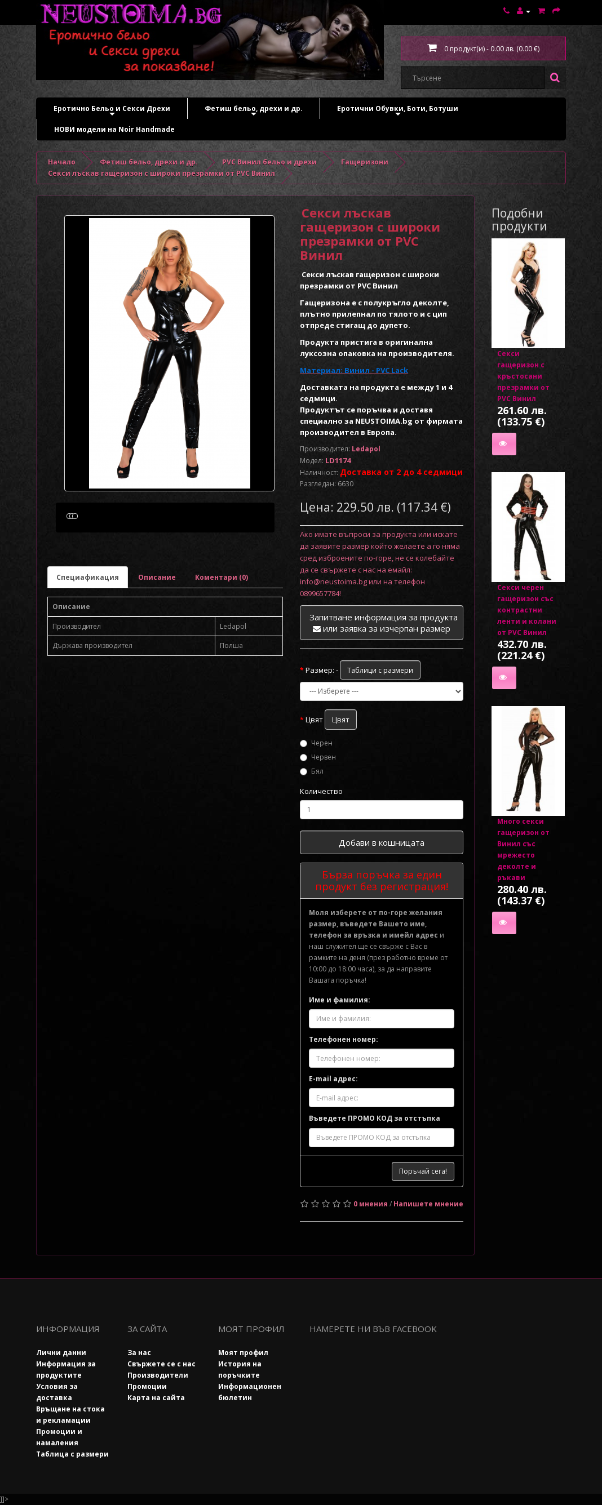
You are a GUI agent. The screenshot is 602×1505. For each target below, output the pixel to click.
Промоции (147, 1386)
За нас (139, 1352)
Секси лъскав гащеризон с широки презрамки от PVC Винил (161, 173)
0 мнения (370, 1204)
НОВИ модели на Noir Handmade (114, 129)
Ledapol (366, 449)
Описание (157, 631)
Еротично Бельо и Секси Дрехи (112, 111)
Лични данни (61, 1352)
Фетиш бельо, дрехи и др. (254, 111)
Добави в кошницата (381, 842)
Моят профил (243, 1352)
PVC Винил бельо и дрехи (269, 162)
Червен (318, 757)
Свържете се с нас (161, 1364)
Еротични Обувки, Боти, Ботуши (397, 111)
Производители (157, 1375)
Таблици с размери (380, 670)
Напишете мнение (428, 1204)
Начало (62, 162)
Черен (316, 743)
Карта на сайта (156, 1397)
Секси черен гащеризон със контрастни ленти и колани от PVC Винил (526, 610)
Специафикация (87, 631)
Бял (312, 771)
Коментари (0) (221, 631)
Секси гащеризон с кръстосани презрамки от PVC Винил (523, 376)
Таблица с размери (72, 1454)
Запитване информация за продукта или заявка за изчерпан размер (383, 622)
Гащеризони (364, 162)
